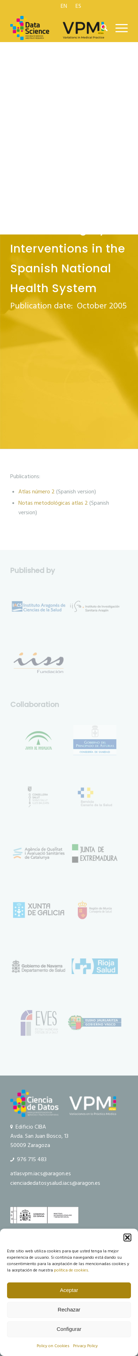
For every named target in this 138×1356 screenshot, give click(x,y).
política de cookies (71, 1270)
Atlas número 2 (36, 492)
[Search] (101, 28)
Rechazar (69, 1309)
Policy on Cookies (53, 1346)
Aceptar (69, 1290)
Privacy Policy (85, 1346)
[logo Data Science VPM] (57, 28)
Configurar (68, 1329)
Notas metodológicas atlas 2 (53, 503)
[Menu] (118, 28)
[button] (127, 1237)
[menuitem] (64, 6)
